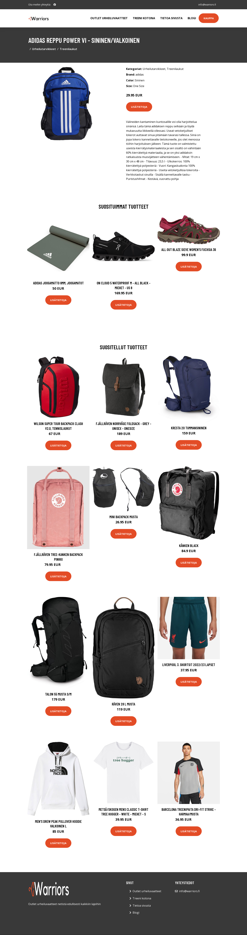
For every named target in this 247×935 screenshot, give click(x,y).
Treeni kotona (144, 18)
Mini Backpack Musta (123, 517)
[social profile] (54, 4)
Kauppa (209, 18)
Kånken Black (188, 545)
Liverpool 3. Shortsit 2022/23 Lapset (188, 664)
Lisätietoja (139, 106)
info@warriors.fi (207, 4)
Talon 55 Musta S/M (58, 694)
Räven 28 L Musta (123, 704)
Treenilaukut (68, 49)
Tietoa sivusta (171, 18)
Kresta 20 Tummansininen (189, 428)
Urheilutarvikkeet (44, 49)
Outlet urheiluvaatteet (109, 18)
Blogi (192, 18)
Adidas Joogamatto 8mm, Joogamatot (58, 283)
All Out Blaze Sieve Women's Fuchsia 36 (188, 249)
